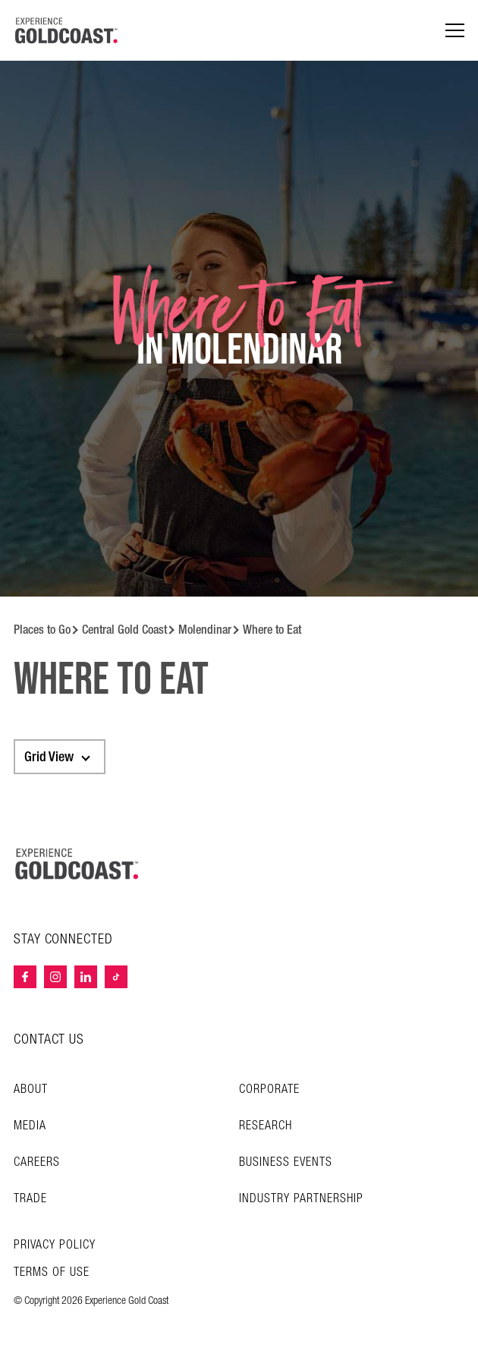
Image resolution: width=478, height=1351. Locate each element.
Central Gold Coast (124, 629)
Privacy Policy (55, 1245)
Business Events (285, 1162)
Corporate (269, 1090)
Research (265, 1126)
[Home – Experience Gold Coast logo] (77, 863)
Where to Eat (272, 629)
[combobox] (59, 756)
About (31, 1090)
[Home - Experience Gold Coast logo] (67, 30)
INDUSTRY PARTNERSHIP (301, 1199)
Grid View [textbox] (49, 757)
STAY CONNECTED (63, 939)
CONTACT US (49, 1039)
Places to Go (42, 629)
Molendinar (204, 629)
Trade (30, 1199)
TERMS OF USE (52, 1273)
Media (30, 1126)
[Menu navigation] (454, 30)
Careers (37, 1162)
